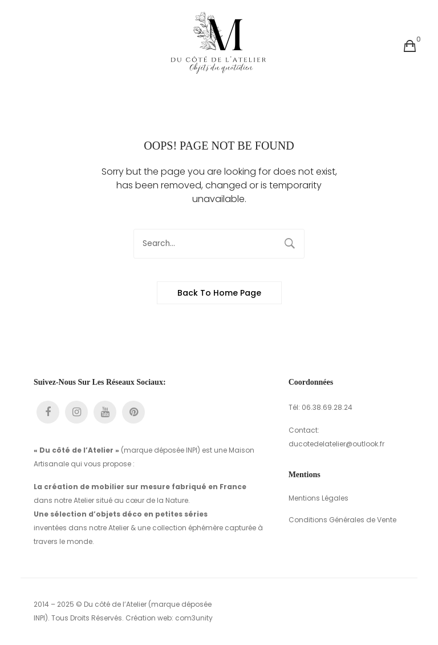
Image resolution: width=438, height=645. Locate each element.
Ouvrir (30, 46)
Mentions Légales (318, 498)
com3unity (194, 618)
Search (289, 243)
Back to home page (219, 293)
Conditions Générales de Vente (342, 520)
